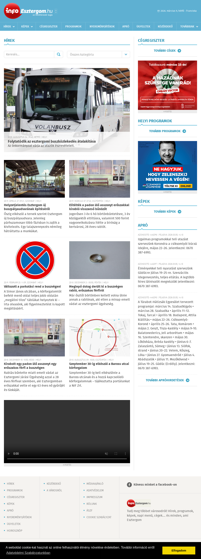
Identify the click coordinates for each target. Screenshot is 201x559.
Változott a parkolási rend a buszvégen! (32, 286)
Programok (73, 26)
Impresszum (94, 497)
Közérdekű (165, 26)
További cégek (165, 50)
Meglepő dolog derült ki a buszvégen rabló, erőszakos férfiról (96, 288)
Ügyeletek (143, 26)
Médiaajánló (95, 484)
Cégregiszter (49, 26)
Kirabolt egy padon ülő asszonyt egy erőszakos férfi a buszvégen (30, 366)
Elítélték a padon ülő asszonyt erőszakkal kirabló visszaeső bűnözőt (99, 207)
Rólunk (92, 504)
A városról (54, 490)
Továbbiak (187, 26)
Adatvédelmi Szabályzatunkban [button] (28, 552)
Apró (125, 26)
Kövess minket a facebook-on (155, 484)
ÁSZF (89, 511)
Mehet (58, 54)
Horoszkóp (14, 531)
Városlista (55, 11)
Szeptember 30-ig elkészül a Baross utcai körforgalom (99, 366)
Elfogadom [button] (179, 550)
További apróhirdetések (165, 380)
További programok (165, 131)
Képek (25, 26)
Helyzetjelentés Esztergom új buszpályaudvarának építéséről (27, 207)
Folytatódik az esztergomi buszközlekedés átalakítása (52, 141)
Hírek (7, 26)
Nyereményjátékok (102, 26)
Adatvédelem (95, 490)
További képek (165, 211)
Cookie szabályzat (99, 517)
